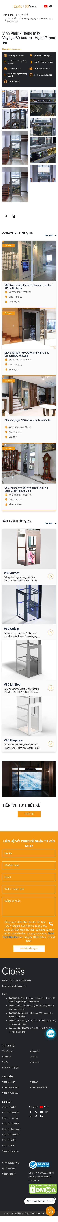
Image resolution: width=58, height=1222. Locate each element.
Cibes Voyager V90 (10, 1087)
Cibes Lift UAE (8, 1145)
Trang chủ (7, 14)
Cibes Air (34, 1082)
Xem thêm (49, 235)
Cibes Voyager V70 (10, 1093)
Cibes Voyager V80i (38, 1087)
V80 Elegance (13, 740)
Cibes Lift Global (9, 1107)
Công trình (23, 14)
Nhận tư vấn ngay (29, 948)
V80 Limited (12, 684)
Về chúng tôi (7, 1051)
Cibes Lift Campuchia (11, 1129)
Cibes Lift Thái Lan (10, 1118)
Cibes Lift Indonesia (10, 1123)
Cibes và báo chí (9, 1174)
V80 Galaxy (11, 629)
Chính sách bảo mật (10, 1163)
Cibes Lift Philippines (11, 1134)
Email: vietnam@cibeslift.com (14, 986)
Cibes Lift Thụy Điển (10, 1113)
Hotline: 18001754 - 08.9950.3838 (16, 980)
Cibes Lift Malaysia (10, 1151)
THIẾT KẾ (29, 814)
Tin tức (5, 1062)
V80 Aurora (11, 573)
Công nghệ (34, 1051)
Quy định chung (8, 1168)
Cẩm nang (34, 1062)
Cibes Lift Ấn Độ (9, 1140)
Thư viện (33, 1057)
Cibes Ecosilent (8, 1082)
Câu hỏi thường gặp (10, 1068)
